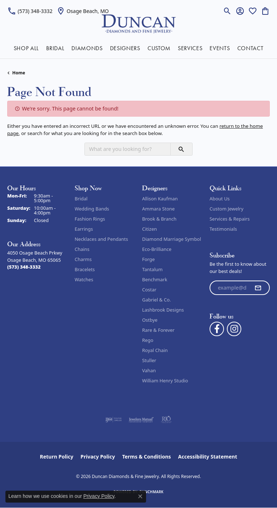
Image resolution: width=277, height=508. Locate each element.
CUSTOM (159, 48)
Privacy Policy (97, 456)
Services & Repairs (230, 219)
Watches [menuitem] (84, 279)
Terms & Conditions (146, 456)
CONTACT (250, 48)
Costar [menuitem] (149, 289)
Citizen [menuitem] (149, 229)
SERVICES (190, 48)
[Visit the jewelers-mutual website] (141, 419)
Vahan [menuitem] (149, 370)
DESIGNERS (125, 48)
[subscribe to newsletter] (258, 287)
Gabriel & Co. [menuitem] (156, 299)
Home (18, 73)
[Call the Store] (24, 267)
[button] (227, 11)
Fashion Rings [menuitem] (90, 219)
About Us (220, 198)
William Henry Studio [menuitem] (165, 380)
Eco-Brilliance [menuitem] (156, 249)
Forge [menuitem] (148, 259)
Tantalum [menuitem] (152, 269)
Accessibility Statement (207, 456)
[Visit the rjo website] (166, 419)
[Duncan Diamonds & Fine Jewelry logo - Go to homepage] (138, 23)
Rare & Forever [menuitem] (158, 330)
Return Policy (57, 456)
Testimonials (223, 229)
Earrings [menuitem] (84, 229)
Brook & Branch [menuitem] (159, 219)
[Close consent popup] (140, 496)
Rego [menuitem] (147, 340)
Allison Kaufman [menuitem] (160, 198)
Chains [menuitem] (82, 249)
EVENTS (220, 48)
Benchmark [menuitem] (154, 279)
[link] (30, 11)
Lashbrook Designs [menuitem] (163, 310)
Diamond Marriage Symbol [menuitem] (171, 239)
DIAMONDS (86, 48)
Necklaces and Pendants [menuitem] (101, 239)
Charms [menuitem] (83, 259)
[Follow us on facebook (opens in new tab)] (217, 329)
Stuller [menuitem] (149, 360)
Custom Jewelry (226, 208)
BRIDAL (55, 48)
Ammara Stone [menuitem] (158, 208)
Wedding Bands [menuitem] (92, 208)
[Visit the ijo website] (113, 419)
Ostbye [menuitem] (150, 320)
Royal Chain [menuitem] (155, 350)
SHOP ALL (26, 48)
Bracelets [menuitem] (85, 269)
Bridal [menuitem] (81, 198)
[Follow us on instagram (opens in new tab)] (234, 329)
